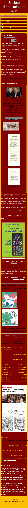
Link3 (18, 499)
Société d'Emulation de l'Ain (14, 7)
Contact (4, 30)
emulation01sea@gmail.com (18, 279)
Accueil (4, 15)
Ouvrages (4, 24)
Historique (4, 18)
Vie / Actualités (5, 21)
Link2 (15, 499)
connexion (11, 499)
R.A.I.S (16, 506)
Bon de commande (6, 27)
